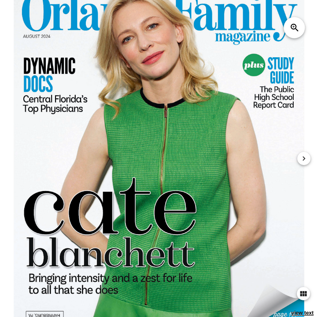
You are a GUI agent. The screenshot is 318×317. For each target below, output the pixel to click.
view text (302, 313)
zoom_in (294, 27)
